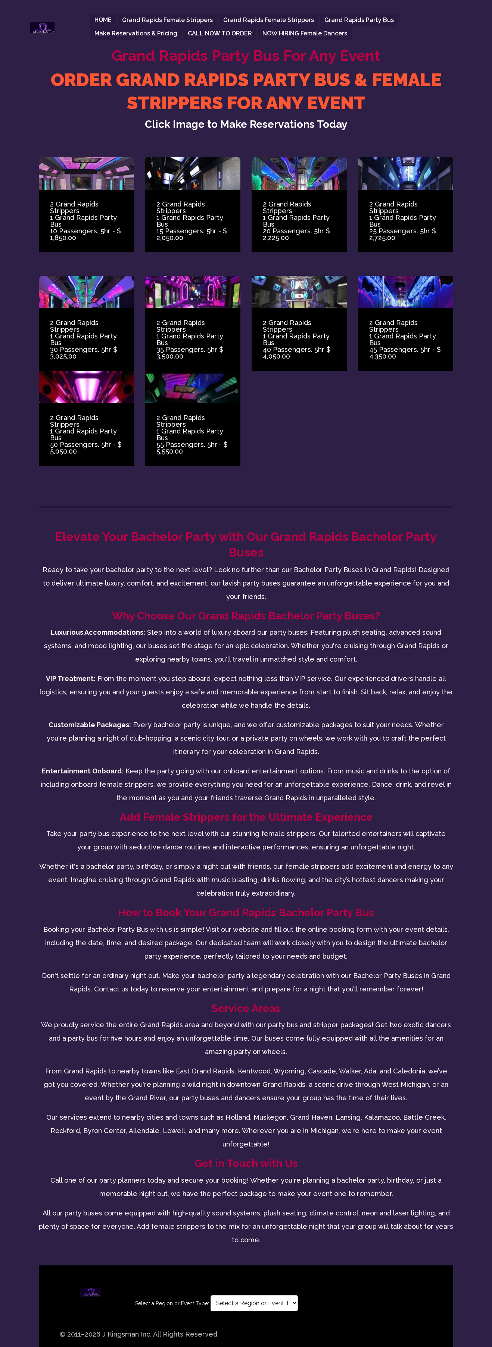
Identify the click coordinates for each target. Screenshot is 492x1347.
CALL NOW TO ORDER (220, 33)
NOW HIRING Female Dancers (304, 33)
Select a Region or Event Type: (172, 1303)
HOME (103, 20)
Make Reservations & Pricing (135, 33)
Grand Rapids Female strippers (167, 20)
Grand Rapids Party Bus (359, 20)
